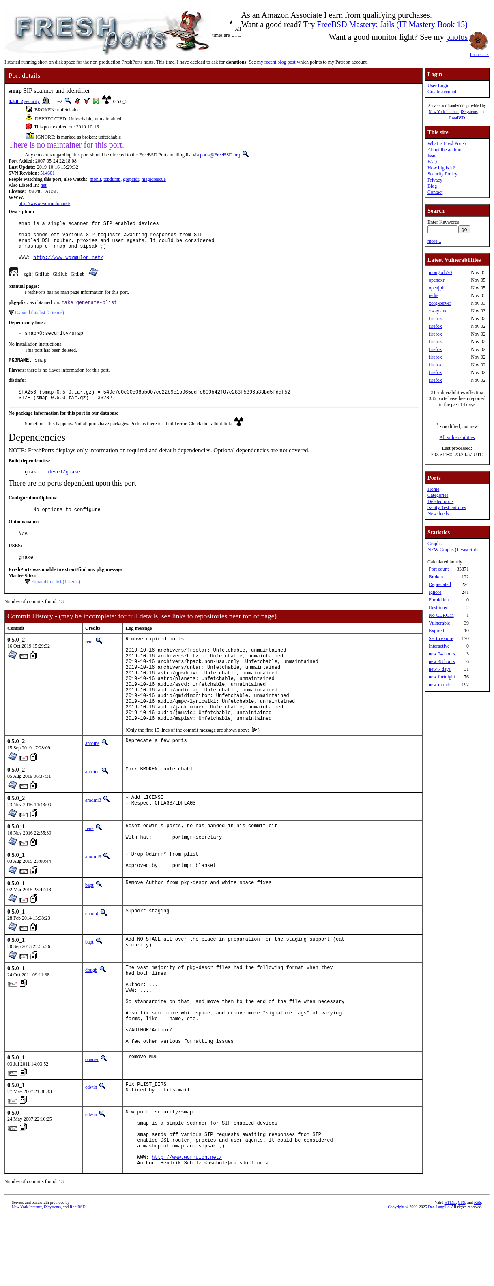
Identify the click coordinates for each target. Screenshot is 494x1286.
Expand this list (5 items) (39, 322)
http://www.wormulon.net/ (44, 203)
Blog (432, 186)
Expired (436, 630)
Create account (442, 91)
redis (433, 295)
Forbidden (439, 600)
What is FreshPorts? (447, 143)
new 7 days (440, 669)
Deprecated (440, 584)
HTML (450, 1272)
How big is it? (441, 168)
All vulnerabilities (457, 437)
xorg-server (440, 303)
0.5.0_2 (16, 101)
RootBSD (457, 118)
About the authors (444, 149)
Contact (434, 192)
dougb (91, 1011)
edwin (91, 1145)
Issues (433, 155)
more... (434, 241)
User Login (438, 85)
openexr (437, 280)
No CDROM (441, 615)
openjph (437, 288)
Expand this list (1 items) (55, 600)
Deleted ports (440, 501)
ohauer (92, 1117)
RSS (477, 1272)
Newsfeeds (438, 513)
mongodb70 (440, 272)
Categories (437, 495)
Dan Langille (438, 1277)
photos (457, 36)
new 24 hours (442, 654)
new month (440, 684)
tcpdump (111, 179)
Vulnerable (439, 623)
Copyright (396, 1277)
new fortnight (442, 677)
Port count (439, 569)
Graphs (434, 543)
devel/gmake (64, 486)
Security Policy (442, 174)
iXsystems (469, 111)
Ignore (435, 592)
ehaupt (91, 954)
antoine (92, 780)
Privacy (434, 180)
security (32, 101)
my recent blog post (276, 62)
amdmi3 (93, 837)
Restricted (439, 607)
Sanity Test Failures (446, 507)
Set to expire (441, 638)
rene (89, 660)
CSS (461, 1272)
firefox (435, 318)
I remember (479, 52)
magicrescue (154, 179)
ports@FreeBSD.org (220, 155)
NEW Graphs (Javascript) (452, 549)
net (44, 185)
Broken (436, 577)
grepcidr (131, 179)
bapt (89, 926)
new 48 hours (442, 661)
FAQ (432, 162)
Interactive (439, 646)
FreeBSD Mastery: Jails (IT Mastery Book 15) (392, 24)
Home (433, 489)
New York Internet (444, 111)
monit (95, 179)
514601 (47, 173)
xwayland (438, 311)
